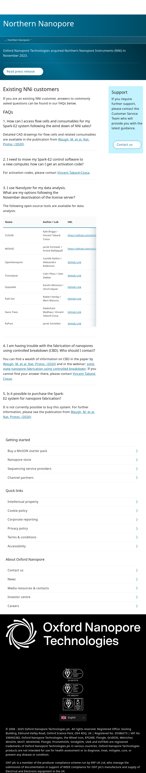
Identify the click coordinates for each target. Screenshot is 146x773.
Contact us (127, 144)
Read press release (23, 71)
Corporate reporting (23, 519)
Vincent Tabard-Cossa (73, 173)
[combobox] (74, 717)
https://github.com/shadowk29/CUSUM (90, 235)
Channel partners (21, 477)
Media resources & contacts (28, 588)
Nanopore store (19, 460)
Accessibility (17, 546)
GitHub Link (74, 262)
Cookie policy (17, 511)
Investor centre (19, 597)
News (12, 579)
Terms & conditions (22, 537)
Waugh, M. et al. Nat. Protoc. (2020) (29, 364)
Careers (13, 606)
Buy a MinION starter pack (27, 451)
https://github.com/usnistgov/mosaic (89, 248)
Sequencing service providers (30, 469)
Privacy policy (18, 528)
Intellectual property (23, 502)
